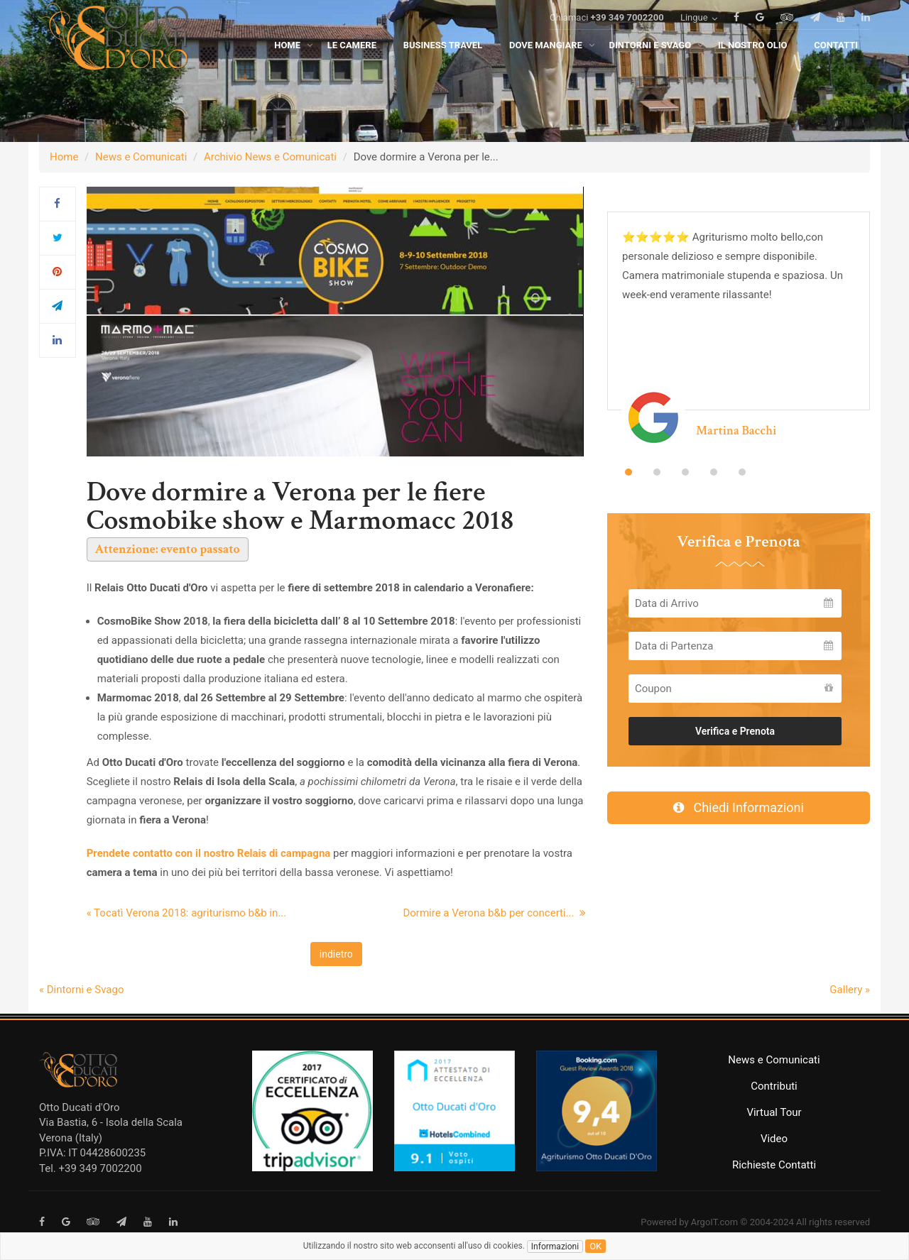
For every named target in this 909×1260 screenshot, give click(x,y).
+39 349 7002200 (627, 36)
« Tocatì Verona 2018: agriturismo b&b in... (187, 912)
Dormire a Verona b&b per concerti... (494, 912)
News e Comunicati (141, 156)
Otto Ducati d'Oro (79, 1107)
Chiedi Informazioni (738, 807)
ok (595, 1246)
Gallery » (849, 989)
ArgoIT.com (714, 1222)
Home (64, 156)
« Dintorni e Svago (81, 989)
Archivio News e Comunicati (270, 156)
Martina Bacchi (736, 430)
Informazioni (555, 1246)
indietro (336, 954)
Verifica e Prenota (735, 731)
